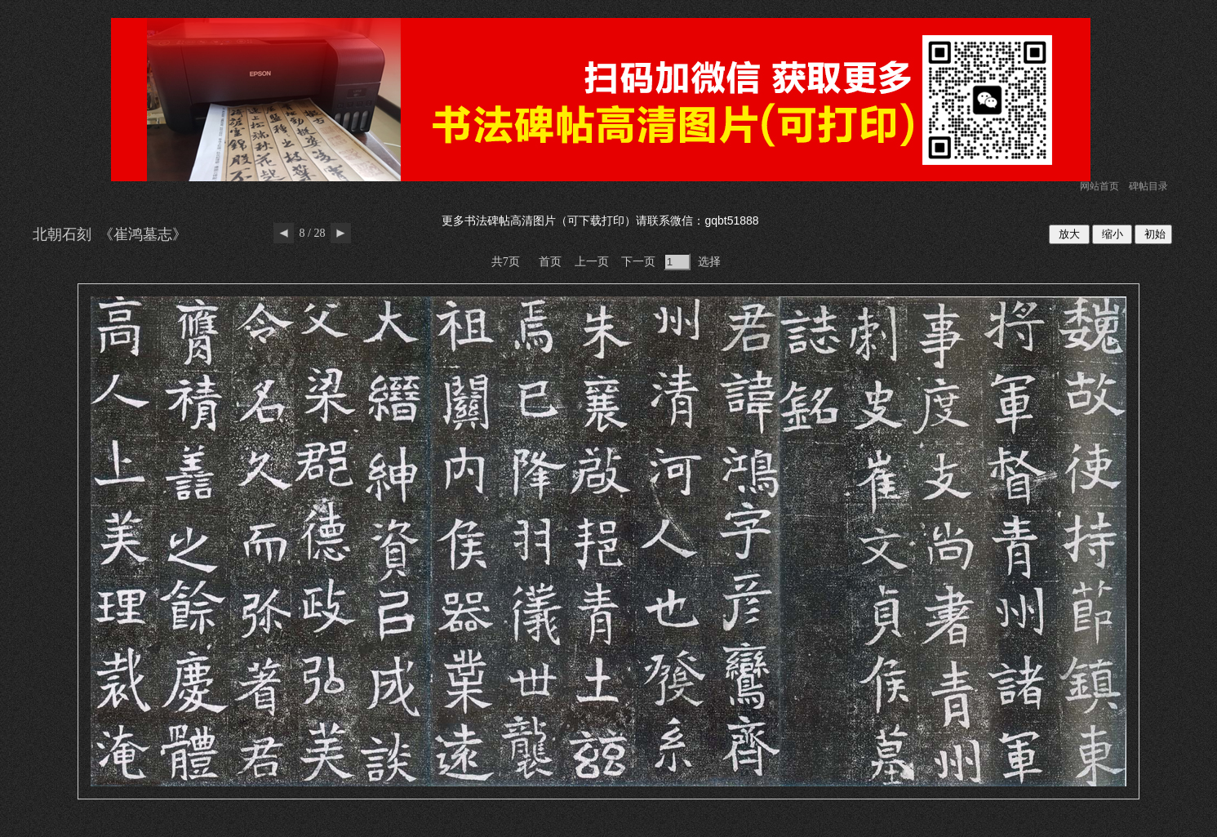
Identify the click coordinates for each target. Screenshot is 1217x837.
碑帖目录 (1148, 186)
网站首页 (1099, 186)
